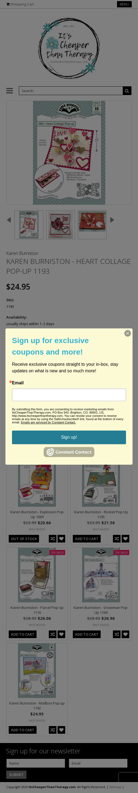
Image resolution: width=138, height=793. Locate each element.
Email (18, 383)
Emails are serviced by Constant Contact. (48, 422)
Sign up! (69, 437)
